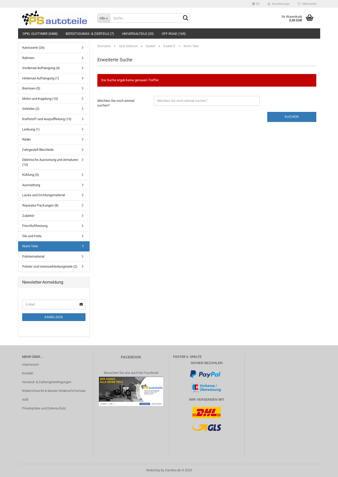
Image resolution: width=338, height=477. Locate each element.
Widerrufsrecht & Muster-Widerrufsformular (54, 391)
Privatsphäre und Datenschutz (44, 408)
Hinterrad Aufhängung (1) (40, 78)
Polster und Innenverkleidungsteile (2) (49, 266)
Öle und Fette (32, 236)
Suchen (292, 117)
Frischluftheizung (35, 226)
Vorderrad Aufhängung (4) (41, 68)
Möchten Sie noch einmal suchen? (115, 103)
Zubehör (28, 216)
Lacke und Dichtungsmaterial (43, 195)
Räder (26, 139)
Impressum (30, 364)
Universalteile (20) (138, 34)
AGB (25, 399)
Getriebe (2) (31, 109)
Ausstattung (31, 185)
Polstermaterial (33, 256)
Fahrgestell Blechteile (38, 150)
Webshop (153, 470)
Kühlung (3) (30, 175)
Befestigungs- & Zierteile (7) (90, 34)
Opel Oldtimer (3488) (40, 34)
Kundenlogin (279, 4)
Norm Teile (30, 246)
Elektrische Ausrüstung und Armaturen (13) (50, 162)
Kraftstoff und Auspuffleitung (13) (47, 119)
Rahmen (28, 58)
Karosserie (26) (33, 48)
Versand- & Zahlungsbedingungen (46, 382)
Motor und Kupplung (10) (40, 99)
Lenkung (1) (31, 129)
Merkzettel (306, 4)
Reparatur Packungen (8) (40, 205)
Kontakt (27, 373)
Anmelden (53, 317)
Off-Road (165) (174, 34)
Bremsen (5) (31, 88)
